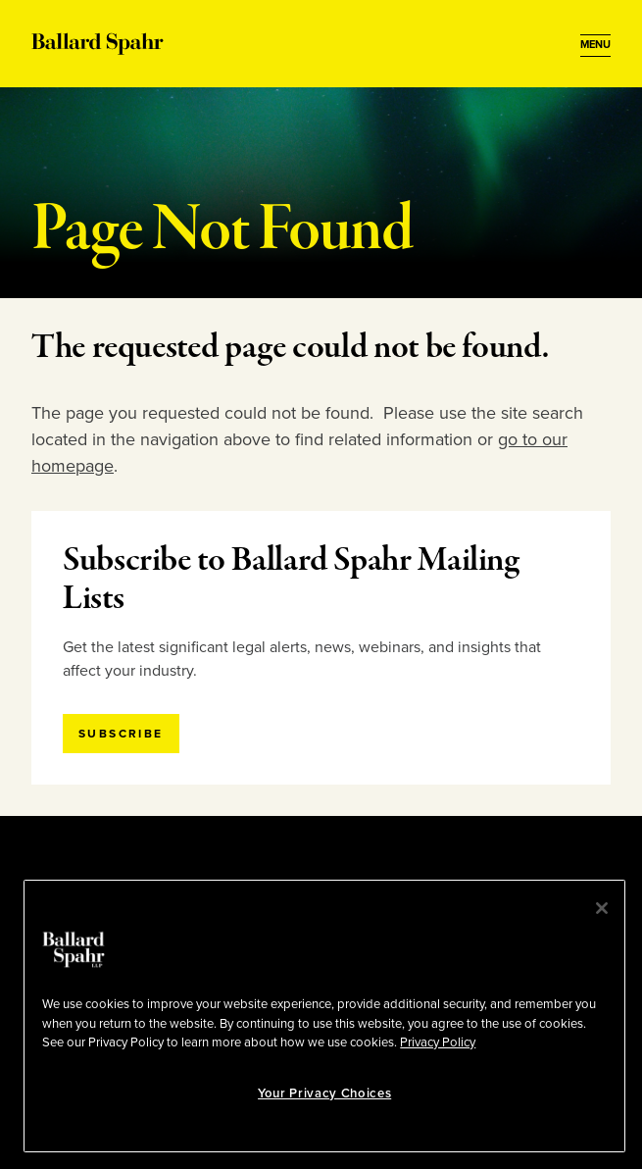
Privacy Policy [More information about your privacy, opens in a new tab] (437, 1042)
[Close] (601, 908)
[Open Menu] (595, 45)
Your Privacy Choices (324, 1093)
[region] (324, 1016)
